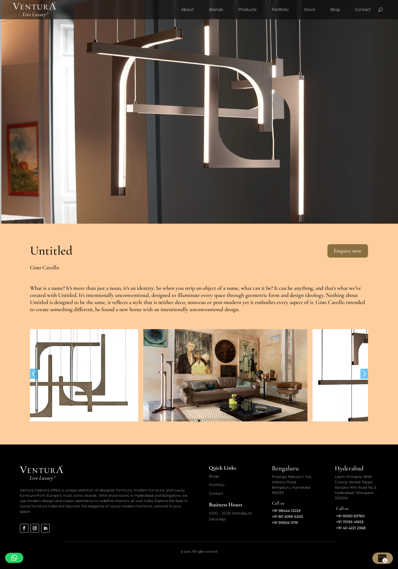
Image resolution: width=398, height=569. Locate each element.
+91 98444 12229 (286, 510)
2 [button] (199, 420)
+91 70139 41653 (349, 522)
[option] (114, 375)
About (187, 9)
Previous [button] (34, 374)
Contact (363, 9)
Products (247, 9)
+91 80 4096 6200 (287, 516)
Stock (309, 9)
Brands (216, 9)
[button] (14, 558)
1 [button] (195, 420)
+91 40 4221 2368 (351, 528)
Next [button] (364, 374)
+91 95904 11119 (285, 522)
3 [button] (202, 420)
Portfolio (280, 9)
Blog (335, 9)
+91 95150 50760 (350, 516)
